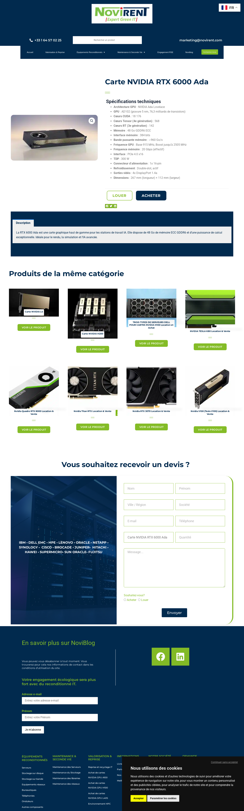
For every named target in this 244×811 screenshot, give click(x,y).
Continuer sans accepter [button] (224, 762)
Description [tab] (23, 223)
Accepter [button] (138, 798)
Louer (144, 600)
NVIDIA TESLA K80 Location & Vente (210, 331)
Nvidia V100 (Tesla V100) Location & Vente (210, 412)
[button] (92, 121)
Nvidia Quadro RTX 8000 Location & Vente (34, 412)
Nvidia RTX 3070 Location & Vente (151, 411)
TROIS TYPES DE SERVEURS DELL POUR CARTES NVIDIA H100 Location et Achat (151, 325)
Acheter (131, 600)
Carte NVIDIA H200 (92, 333)
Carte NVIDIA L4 (34, 311)
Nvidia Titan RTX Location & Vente (92, 411)
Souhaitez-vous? (134, 595)
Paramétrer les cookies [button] (163, 798)
